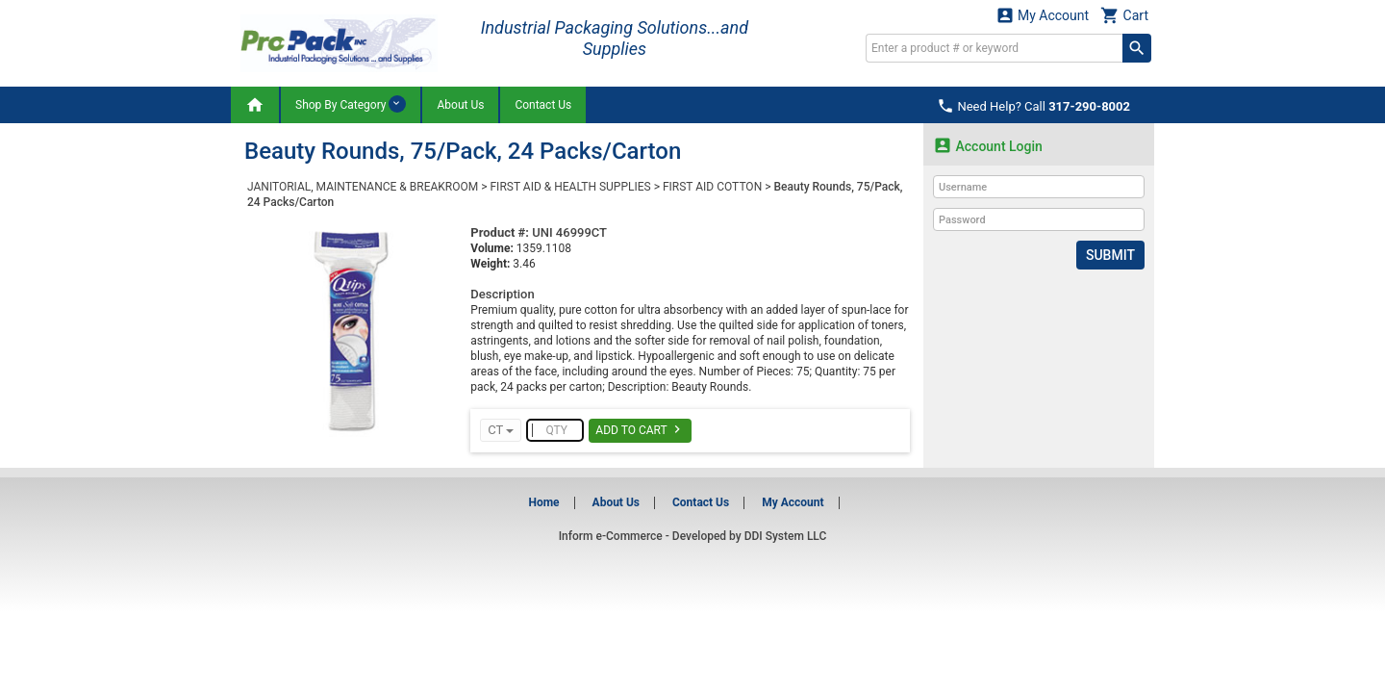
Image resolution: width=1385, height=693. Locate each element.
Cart (1124, 15)
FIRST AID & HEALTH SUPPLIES (570, 186)
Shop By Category (350, 104)
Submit (1110, 255)
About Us (460, 105)
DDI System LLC (785, 536)
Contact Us (543, 105)
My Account (1042, 15)
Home (543, 502)
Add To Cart (640, 429)
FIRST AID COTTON (712, 186)
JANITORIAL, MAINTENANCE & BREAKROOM (362, 186)
